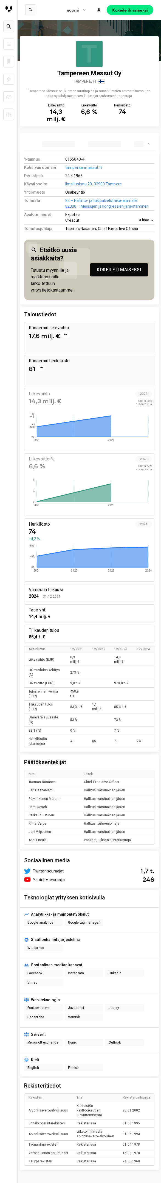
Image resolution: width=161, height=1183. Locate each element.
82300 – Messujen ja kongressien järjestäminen (107, 206)
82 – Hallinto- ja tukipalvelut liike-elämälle (101, 200)
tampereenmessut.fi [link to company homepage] (83, 167)
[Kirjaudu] (99, 9)
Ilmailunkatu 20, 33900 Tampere (93, 184)
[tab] (58, 144)
